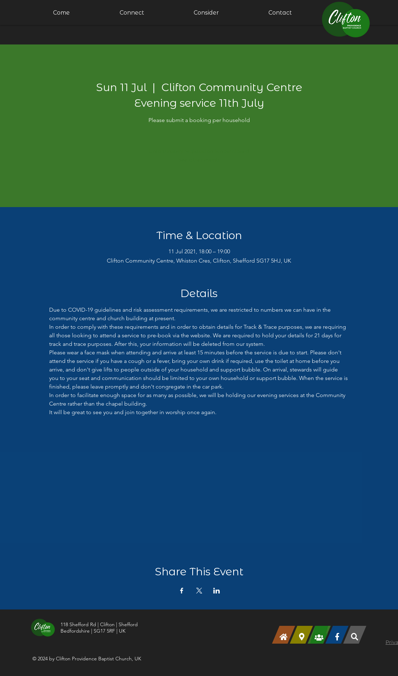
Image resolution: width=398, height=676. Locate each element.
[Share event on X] (199, 590)
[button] (132, 12)
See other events (199, 159)
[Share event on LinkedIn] (216, 590)
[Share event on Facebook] (181, 590)
